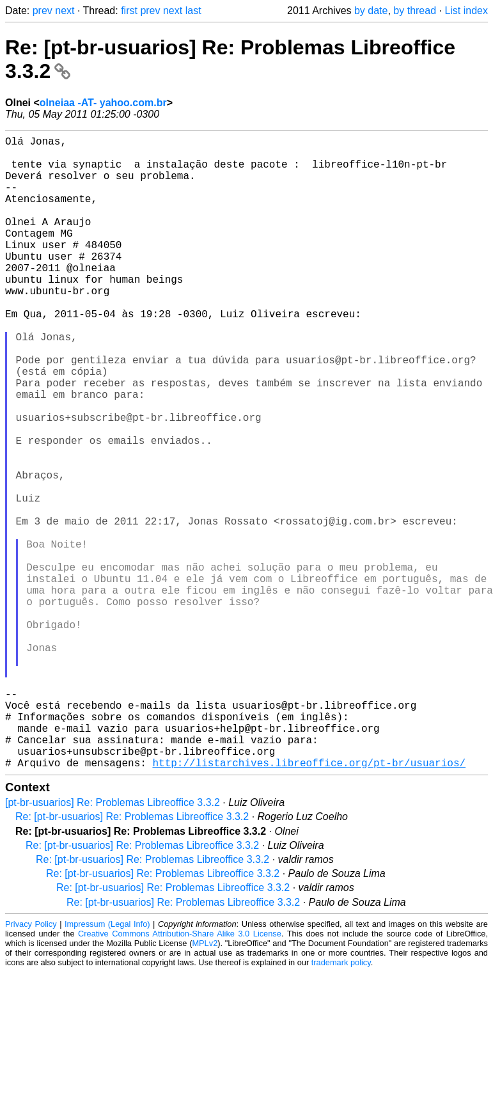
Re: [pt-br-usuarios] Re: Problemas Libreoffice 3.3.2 (132, 957)
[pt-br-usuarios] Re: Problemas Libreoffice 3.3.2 (112, 943)
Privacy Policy (31, 1065)
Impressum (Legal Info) (107, 1065)
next (64, 10)
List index (466, 10)
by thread (414, 10)
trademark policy (341, 1103)
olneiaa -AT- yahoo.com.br (103, 102)
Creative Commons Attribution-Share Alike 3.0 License (179, 1074)
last (193, 10)
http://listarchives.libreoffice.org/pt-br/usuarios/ (309, 903)
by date (370, 10)
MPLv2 (204, 1084)
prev (42, 10)
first (129, 10)
